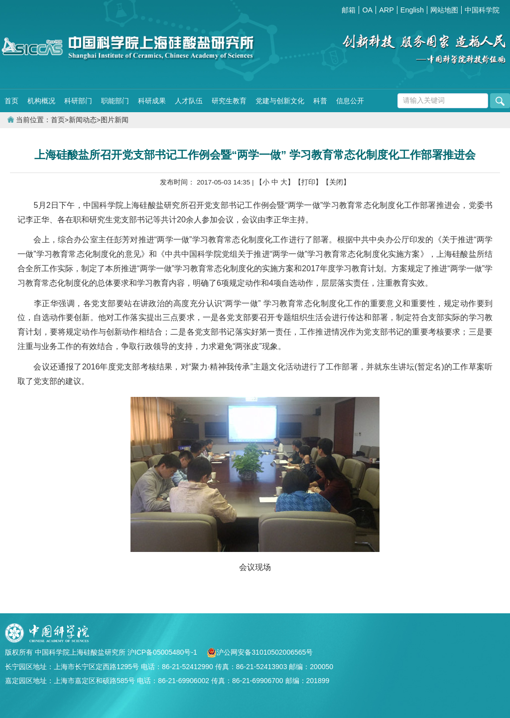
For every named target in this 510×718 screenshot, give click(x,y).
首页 (11, 101)
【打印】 (308, 182)
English (412, 10)
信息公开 (350, 101)
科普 (320, 101)
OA (367, 10)
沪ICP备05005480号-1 (163, 652)
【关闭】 (336, 182)
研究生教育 (229, 101)
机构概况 (41, 101)
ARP (386, 10)
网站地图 (444, 10)
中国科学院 (482, 10)
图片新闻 (114, 120)
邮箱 (349, 10)
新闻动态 (83, 120)
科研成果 (152, 101)
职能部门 (115, 101)
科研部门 (78, 101)
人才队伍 (189, 101)
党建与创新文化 (279, 101)
